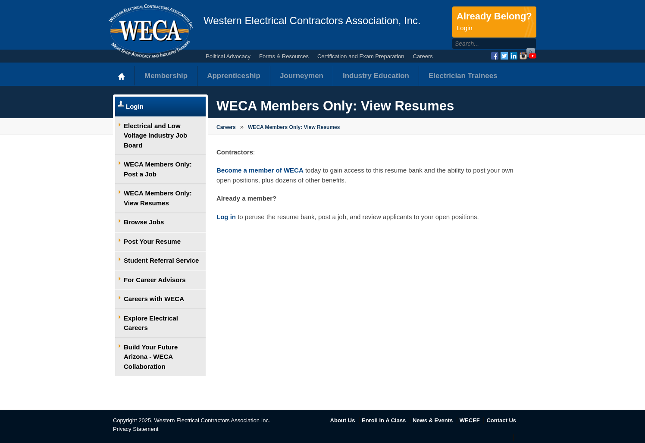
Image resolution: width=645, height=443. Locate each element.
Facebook (494, 56)
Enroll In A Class (384, 420)
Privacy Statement (136, 429)
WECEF (470, 420)
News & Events (433, 420)
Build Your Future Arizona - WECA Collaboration (151, 356)
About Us (342, 420)
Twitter (504, 56)
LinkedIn (513, 56)
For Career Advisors (155, 279)
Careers (423, 56)
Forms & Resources (284, 56)
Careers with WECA (154, 298)
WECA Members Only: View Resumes (158, 198)
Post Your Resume (152, 241)
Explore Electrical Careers (151, 323)
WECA (151, 31)
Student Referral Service (161, 260)
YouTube (532, 56)
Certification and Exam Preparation (360, 56)
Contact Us (501, 420)
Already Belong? (494, 22)
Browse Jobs (144, 222)
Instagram (523, 56)
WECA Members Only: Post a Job (158, 169)
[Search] (485, 43)
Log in (226, 216)
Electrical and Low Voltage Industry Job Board (155, 135)
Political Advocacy (228, 56)
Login (135, 106)
